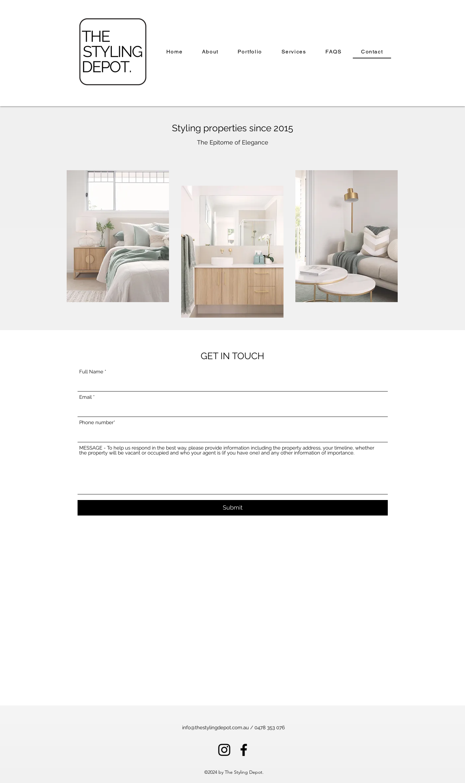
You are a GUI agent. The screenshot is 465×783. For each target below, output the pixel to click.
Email (85, 397)
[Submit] (233, 508)
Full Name (91, 371)
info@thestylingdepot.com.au (215, 728)
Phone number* (97, 422)
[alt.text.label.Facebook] (244, 750)
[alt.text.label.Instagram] (224, 750)
